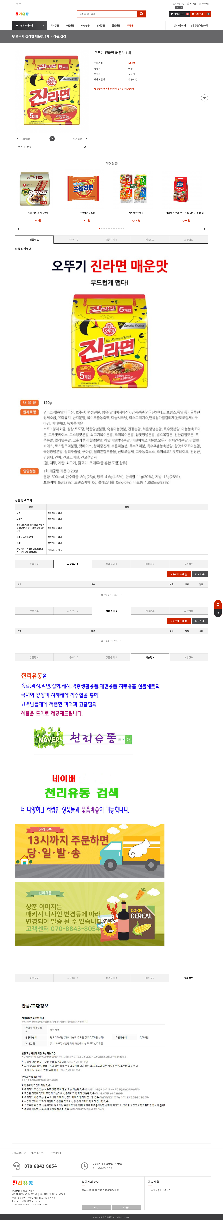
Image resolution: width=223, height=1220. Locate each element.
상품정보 (34, 239)
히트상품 (55, 25)
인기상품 (101, 25)
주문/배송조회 (199, 25)
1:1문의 (126, 1207)
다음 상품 (81, 138)
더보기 (199, 574)
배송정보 (150, 239)
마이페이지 (56, 1152)
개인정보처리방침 (38, 1152)
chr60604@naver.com (30, 1200)
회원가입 (178, 3)
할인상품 (116, 25)
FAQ (96, 1207)
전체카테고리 (24, 25)
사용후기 (180, 25)
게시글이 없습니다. (162, 1190)
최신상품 (85, 25)
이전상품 (22, 138)
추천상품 (70, 25)
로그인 (191, 3)
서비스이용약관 (19, 1152)
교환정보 (188, 239)
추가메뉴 (204, 3)
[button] (99, 228)
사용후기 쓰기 (179, 574)
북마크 (19, 3)
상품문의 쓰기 (179, 621)
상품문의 (111, 239)
